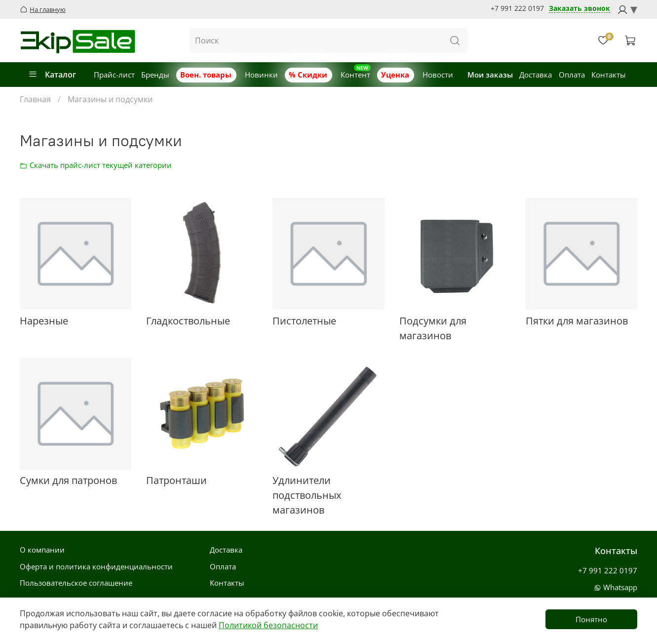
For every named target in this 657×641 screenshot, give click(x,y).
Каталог (52, 74)
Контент (355, 75)
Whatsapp (615, 587)
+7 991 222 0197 (517, 8)
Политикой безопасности (268, 625)
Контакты (608, 75)
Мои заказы (490, 75)
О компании (42, 550)
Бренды (155, 75)
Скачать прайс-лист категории (26, 164)
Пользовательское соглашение (76, 583)
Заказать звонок (579, 8)
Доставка (535, 75)
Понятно (591, 619)
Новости (438, 75)
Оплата (572, 75)
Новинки (261, 75)
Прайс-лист (114, 75)
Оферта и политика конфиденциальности (96, 566)
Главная (35, 99)
